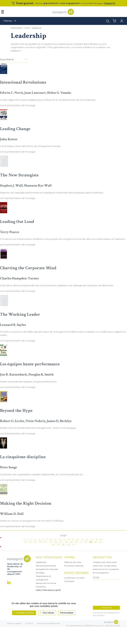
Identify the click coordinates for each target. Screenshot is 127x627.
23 (40, 542)
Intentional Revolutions (23, 82)
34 (95, 542)
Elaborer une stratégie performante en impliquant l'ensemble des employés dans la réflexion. (52, 192)
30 (76, 542)
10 (59, 539)
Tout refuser (47, 612)
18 (96, 539)
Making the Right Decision (25, 503)
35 (101, 542)
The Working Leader (20, 314)
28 (66, 542)
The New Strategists (19, 175)
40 (73, 544)
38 (63, 544)
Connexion (69, 581)
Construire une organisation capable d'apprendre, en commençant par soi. (41, 474)
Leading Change (15, 129)
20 (25, 542)
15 (82, 539)
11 (64, 539)
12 (68, 539)
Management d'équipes (47, 569)
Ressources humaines (46, 583)
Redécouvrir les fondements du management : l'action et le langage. (38, 427)
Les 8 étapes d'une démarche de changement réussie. (30, 146)
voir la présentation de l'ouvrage (17, 105)
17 (92, 539)
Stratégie (40, 572)
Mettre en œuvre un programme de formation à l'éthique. (32, 520)
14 (78, 539)
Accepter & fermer (24, 612)
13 (73, 539)
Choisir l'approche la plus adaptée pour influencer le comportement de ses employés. (48, 99)
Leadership (36, 28)
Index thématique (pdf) (48, 590)
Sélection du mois (72, 562)
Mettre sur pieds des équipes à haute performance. (28, 381)
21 (30, 542)
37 (58, 544)
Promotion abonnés (74, 565)
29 (71, 542)
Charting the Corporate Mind (28, 268)
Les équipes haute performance (30, 364)
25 (50, 542)
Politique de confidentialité (48, 623)
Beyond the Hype (16, 410)
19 (101, 539)
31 (81, 542)
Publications (16, 28)
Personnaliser (67, 612)
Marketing (41, 586)
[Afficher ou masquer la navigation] (2, 11)
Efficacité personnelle (46, 565)
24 (45, 542)
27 (61, 542)
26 (56, 542)
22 (35, 542)
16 (87, 539)
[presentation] (107, 592)
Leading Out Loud (17, 221)
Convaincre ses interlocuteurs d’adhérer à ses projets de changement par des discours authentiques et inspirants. (62, 239)
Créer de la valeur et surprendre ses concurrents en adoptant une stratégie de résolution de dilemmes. (57, 285)
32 (86, 542)
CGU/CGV (29, 623)
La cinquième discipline (23, 457)
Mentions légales (14, 623)
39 (68, 544)
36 (53, 544)
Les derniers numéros (74, 578)
